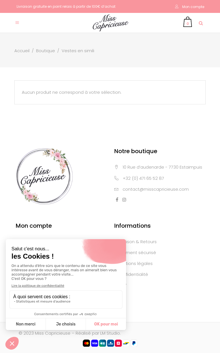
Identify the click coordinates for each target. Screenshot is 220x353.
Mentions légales (135, 263)
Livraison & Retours (137, 242)
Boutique (45, 51)
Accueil (22, 51)
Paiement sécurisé (136, 252)
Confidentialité (132, 274)
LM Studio (110, 333)
